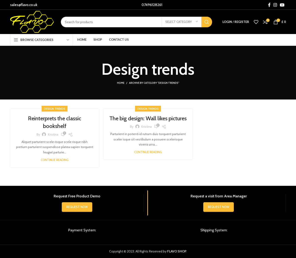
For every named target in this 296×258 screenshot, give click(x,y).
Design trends (54, 108)
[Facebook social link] (269, 4)
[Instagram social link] (275, 4)
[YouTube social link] (282, 4)
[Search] (136, 22)
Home (120, 82)
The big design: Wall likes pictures (148, 118)
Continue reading (54, 160)
